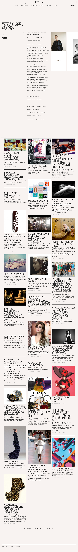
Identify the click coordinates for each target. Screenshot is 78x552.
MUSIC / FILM (34, 5)
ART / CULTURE (24, 5)
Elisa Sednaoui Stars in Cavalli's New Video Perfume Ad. (14, 313)
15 (47, 528)
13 (42, 528)
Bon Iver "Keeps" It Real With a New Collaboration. (63, 244)
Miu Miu (15, 199)
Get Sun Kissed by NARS (38, 280)
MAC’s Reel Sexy (63, 468)
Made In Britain (38, 364)
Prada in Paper (14, 274)
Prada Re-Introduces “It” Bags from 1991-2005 (39, 413)
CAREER (12, 546)
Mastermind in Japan (16, 337)
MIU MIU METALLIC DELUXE (13, 195)
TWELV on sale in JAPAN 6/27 (38, 167)
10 (35, 528)
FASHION (17, 5)
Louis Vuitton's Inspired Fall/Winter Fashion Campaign (39, 237)
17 (52, 528)
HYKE (37, 96)
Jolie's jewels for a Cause (37, 348)
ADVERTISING (17, 546)
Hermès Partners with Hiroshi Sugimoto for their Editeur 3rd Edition (62, 415)
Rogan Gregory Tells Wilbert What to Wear (13, 175)
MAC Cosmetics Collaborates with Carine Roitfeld (62, 348)
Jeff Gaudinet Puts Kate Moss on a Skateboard (14, 237)
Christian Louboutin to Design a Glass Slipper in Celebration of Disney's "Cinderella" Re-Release (15, 366)
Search (3, 5)
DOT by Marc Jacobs (61, 398)
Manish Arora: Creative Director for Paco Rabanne (38, 468)
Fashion (4, 33)
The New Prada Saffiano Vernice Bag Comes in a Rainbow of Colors (63, 312)
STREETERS (48, 5)
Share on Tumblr (20, 38)
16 (49, 528)
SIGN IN (74, 2)
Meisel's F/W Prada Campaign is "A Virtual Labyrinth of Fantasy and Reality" (62, 161)
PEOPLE (41, 5)
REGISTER (68, 2)
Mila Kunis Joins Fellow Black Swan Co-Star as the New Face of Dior (39, 301)
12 (40, 528)
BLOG (55, 5)
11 (37, 528)
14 (44, 528)
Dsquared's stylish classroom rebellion (12, 155)
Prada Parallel (39, 201)
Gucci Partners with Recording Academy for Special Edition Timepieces (15, 409)
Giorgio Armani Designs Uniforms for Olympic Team (63, 202)
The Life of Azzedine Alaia (14, 462)
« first (24, 528)
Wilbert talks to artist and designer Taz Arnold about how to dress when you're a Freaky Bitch (62, 284)
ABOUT (3, 546)
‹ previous (29, 528)
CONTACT (7, 546)
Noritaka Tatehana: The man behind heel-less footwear (14, 508)
